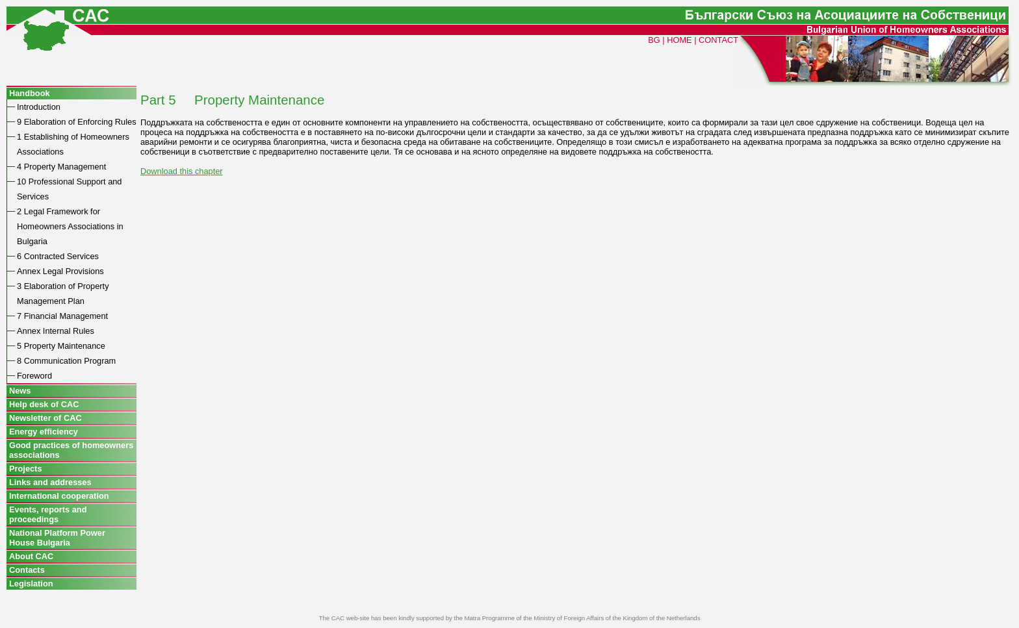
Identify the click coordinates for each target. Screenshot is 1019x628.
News (20, 391)
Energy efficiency (43, 431)
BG (654, 40)
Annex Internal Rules (55, 331)
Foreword (34, 376)
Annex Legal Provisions (60, 271)
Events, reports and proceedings (47, 514)
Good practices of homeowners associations (71, 450)
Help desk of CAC (44, 404)
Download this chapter (181, 171)
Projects (25, 468)
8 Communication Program (66, 361)
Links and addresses (50, 482)
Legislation (31, 583)
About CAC (31, 556)
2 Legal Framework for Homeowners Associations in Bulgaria (70, 226)
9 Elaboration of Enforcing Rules (76, 122)
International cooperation (59, 496)
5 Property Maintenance (61, 346)
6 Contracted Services (58, 256)
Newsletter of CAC (45, 418)
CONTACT (718, 40)
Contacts (27, 570)
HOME (679, 40)
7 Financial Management (62, 316)
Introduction (38, 107)
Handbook (29, 93)
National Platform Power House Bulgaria (57, 537)
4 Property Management (61, 166)
